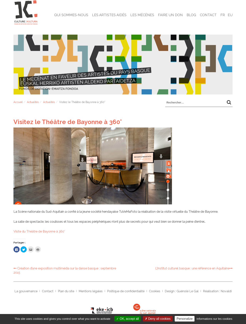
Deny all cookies (158, 318)
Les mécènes (142, 15)
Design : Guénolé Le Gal (182, 291)
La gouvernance (25, 291)
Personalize (185, 318)
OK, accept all (127, 318)
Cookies (154, 291)
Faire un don (170, 15)
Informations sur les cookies (214, 318)
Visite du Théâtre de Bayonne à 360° (39, 231)
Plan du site (66, 291)
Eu (230, 15)
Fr (222, 15)
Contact (208, 15)
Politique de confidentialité (126, 291)
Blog (191, 15)
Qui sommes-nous (71, 15)
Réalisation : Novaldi (217, 291)
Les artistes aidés (109, 15)
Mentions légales (91, 291)
